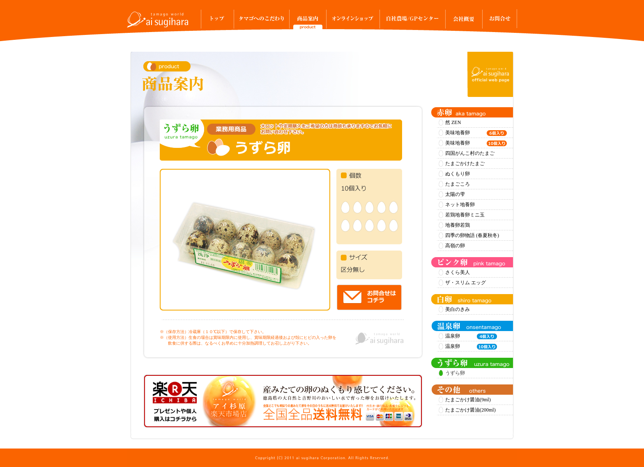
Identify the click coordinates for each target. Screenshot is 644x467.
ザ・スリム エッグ (465, 282)
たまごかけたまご (465, 163)
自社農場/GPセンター (412, 21)
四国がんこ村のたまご (469, 153)
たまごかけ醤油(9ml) (468, 400)
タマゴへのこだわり (261, 21)
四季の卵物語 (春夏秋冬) (472, 235)
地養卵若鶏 (457, 225)
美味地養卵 (476, 133)
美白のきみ (457, 309)
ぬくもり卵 (457, 174)
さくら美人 (457, 272)
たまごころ (457, 184)
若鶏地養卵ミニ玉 (465, 215)
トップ (217, 21)
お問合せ (499, 21)
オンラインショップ (353, 21)
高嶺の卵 (455, 245)
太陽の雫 (455, 194)
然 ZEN (453, 122)
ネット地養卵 (460, 204)
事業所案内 (463, 21)
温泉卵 (471, 336)
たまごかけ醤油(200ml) (470, 410)
